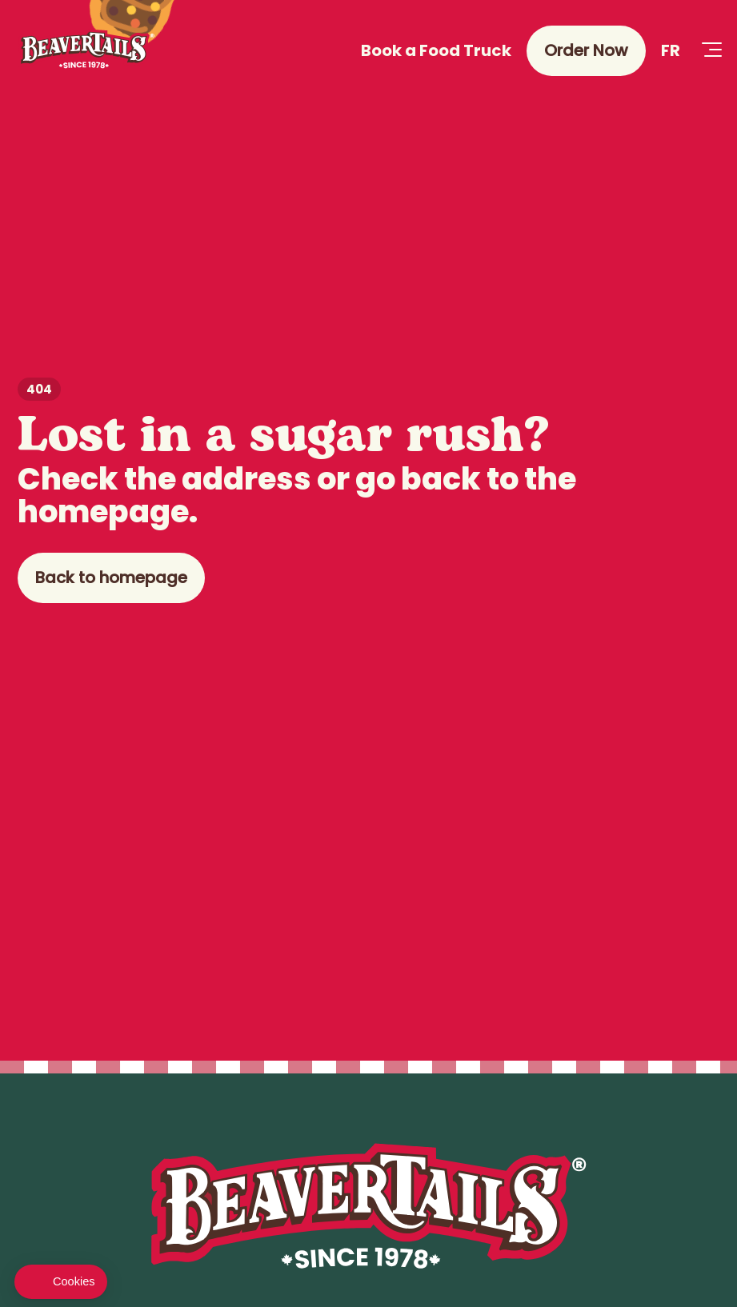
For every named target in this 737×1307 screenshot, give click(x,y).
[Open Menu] (711, 50)
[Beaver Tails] (86, 50)
